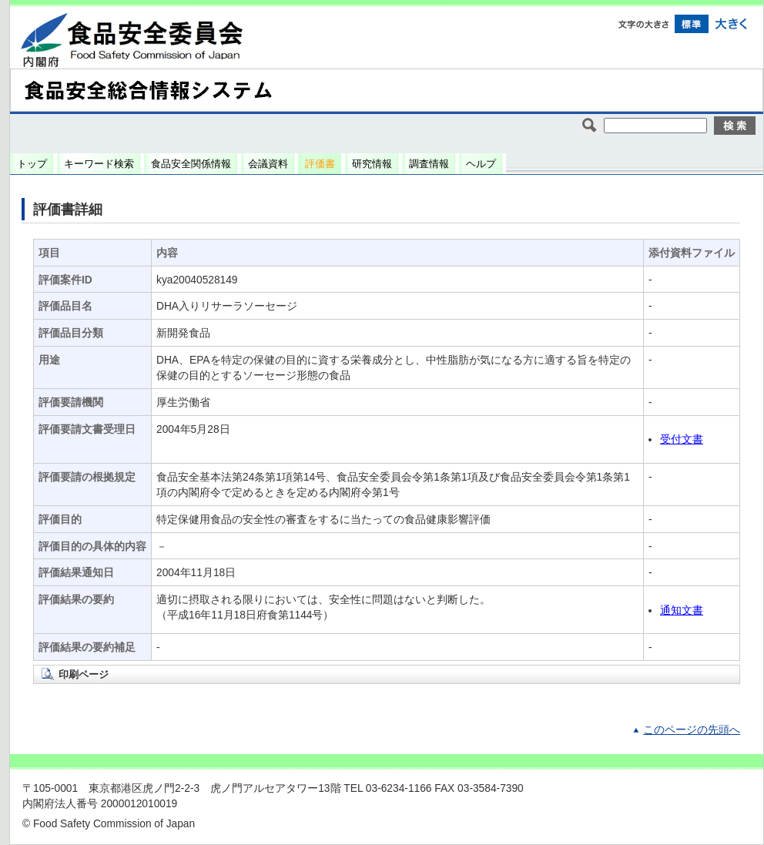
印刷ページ (84, 674)
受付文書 (681, 439)
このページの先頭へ (691, 730)
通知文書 (681, 610)
